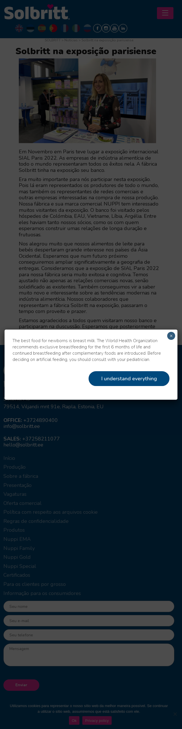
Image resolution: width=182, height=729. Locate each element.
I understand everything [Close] (129, 378)
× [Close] (171, 336)
